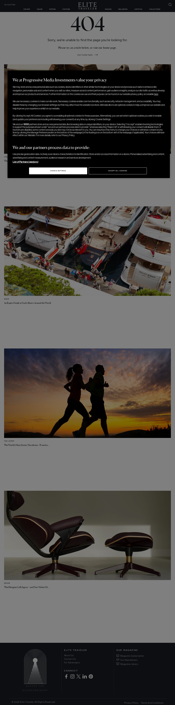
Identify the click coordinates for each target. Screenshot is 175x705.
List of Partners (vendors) (25, 161)
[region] (89, 124)
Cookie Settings (58, 171)
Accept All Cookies (117, 171)
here (156, 94)
